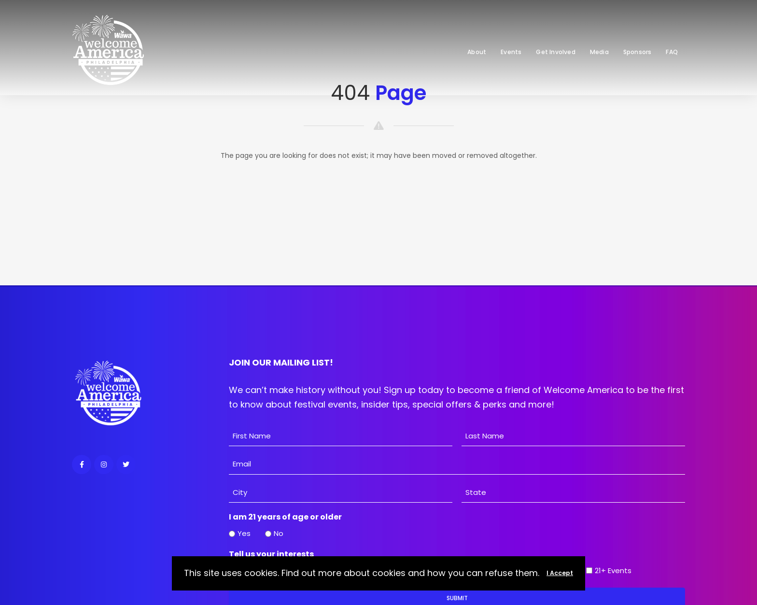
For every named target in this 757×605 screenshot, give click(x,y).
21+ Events (613, 570)
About (476, 52)
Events (511, 52)
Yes (244, 533)
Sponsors (637, 52)
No (278, 533)
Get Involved (555, 52)
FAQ (672, 52)
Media (599, 52)
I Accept (560, 573)
